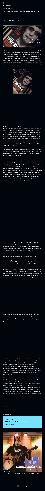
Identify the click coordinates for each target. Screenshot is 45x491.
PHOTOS (28, 11)
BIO (24, 11)
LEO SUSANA (7, 6)
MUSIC (9, 11)
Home (4, 11)
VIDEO (20, 11)
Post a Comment (7, 409)
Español (36, 11)
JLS (32, 11)
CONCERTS (14, 11)
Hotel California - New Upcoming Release (21, 473)
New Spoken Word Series (16, 422)
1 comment (11, 424)
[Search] (41, 2)
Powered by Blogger (22, 486)
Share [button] (4, 401)
